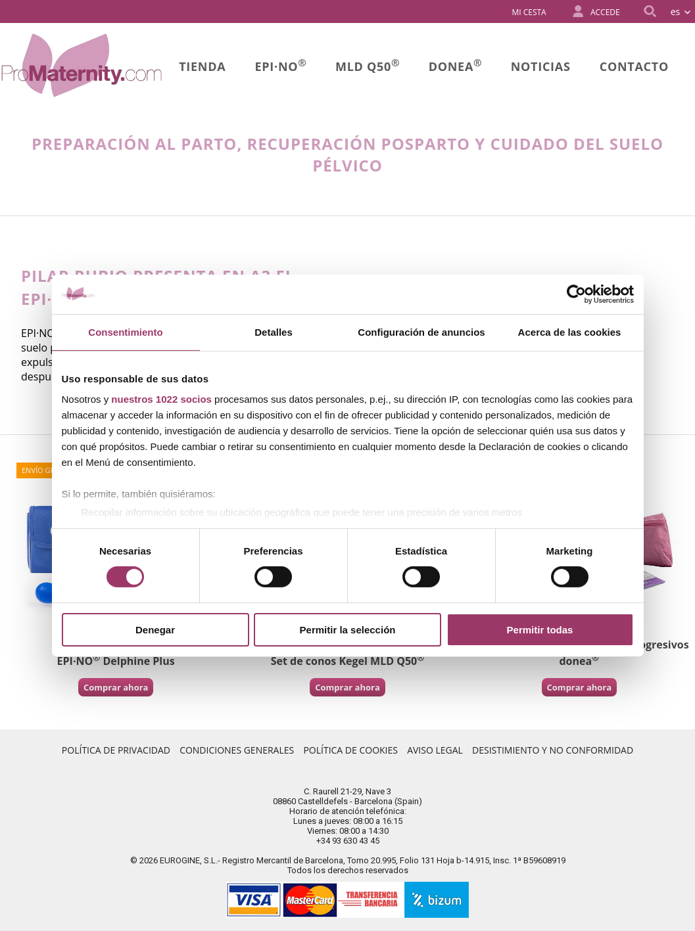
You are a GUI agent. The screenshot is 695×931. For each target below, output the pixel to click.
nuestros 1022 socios (161, 399)
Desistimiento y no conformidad (552, 750)
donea (455, 65)
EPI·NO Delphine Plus (116, 661)
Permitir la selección (348, 629)
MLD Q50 (367, 65)
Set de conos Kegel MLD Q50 (348, 661)
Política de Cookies (350, 750)
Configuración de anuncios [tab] (421, 331)
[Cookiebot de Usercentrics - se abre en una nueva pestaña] (576, 294)
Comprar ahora (116, 687)
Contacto (634, 66)
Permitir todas (540, 629)
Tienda (202, 66)
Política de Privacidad (116, 750)
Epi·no (280, 65)
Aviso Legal (435, 750)
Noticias (541, 66)
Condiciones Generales (237, 750)
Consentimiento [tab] (125, 331)
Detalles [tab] (273, 331)
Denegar (155, 629)
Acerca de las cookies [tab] (569, 331)
